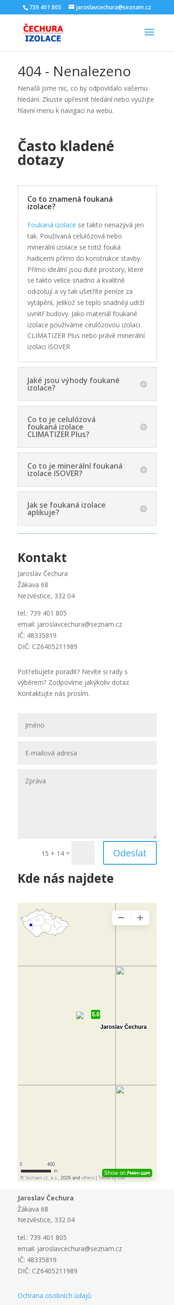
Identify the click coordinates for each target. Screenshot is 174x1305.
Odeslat (130, 853)
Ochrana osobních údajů (54, 1295)
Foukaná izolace (51, 224)
